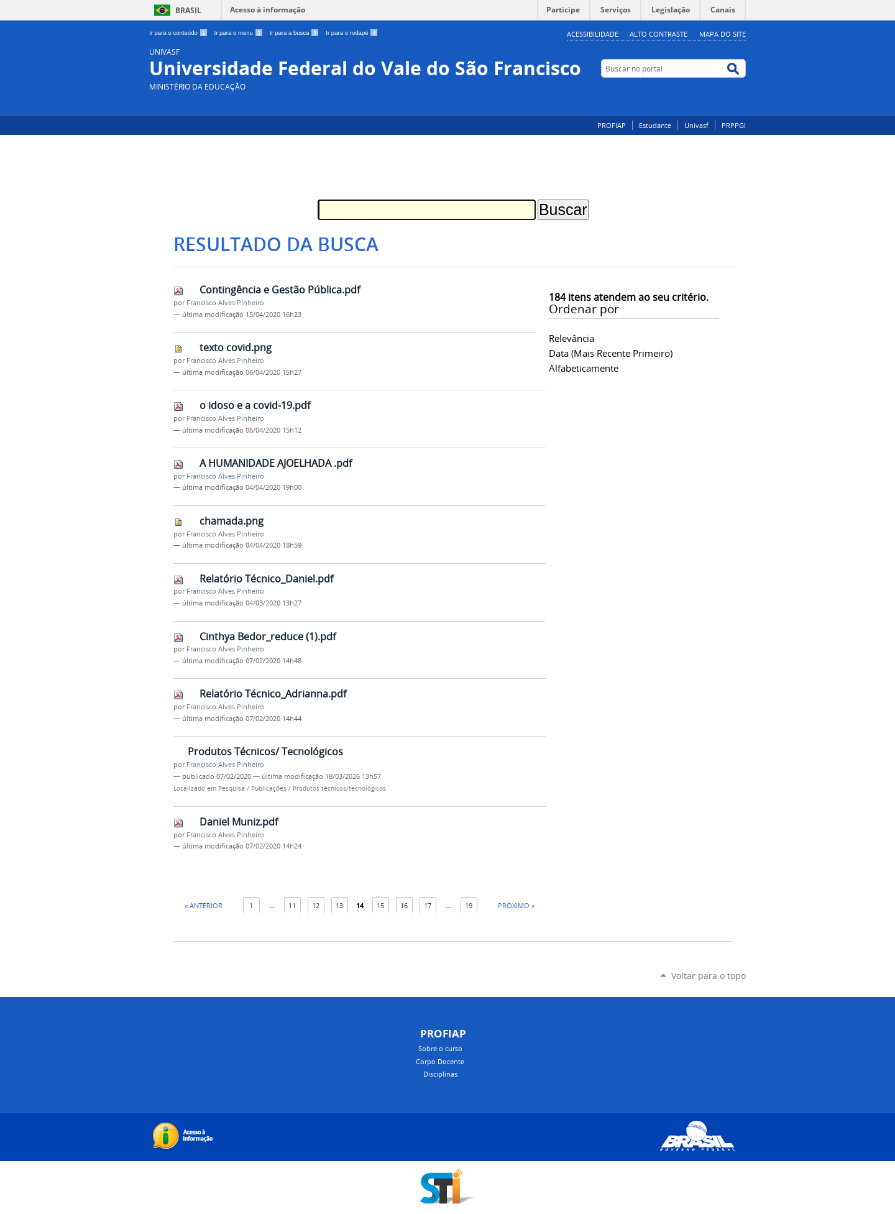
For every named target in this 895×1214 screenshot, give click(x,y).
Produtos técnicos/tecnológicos (339, 788)
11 (292, 905)
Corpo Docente (440, 1061)
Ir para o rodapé (352, 32)
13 (339, 905)
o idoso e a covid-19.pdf (255, 405)
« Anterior (204, 905)
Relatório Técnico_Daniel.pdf (266, 579)
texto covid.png (236, 347)
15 (380, 905)
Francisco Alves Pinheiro (225, 302)
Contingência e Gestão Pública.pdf (280, 290)
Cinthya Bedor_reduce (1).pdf (268, 636)
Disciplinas (440, 1073)
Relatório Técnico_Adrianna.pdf (273, 694)
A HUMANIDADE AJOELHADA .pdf (276, 463)
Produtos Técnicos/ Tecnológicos (265, 751)
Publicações (269, 788)
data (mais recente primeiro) (610, 353)
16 (404, 905)
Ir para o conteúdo (179, 32)
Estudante (655, 125)
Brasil (188, 10)
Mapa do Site (722, 34)
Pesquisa (231, 788)
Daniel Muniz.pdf (239, 822)
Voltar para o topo (708, 976)
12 (315, 905)
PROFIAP (611, 125)
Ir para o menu (239, 32)
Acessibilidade (592, 34)
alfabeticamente (583, 368)
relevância (571, 338)
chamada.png (232, 521)
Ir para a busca (295, 32)
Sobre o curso (440, 1048)
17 (427, 905)
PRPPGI (734, 125)
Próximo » (516, 905)
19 (468, 905)
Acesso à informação (267, 9)
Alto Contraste (658, 34)
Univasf (696, 125)
